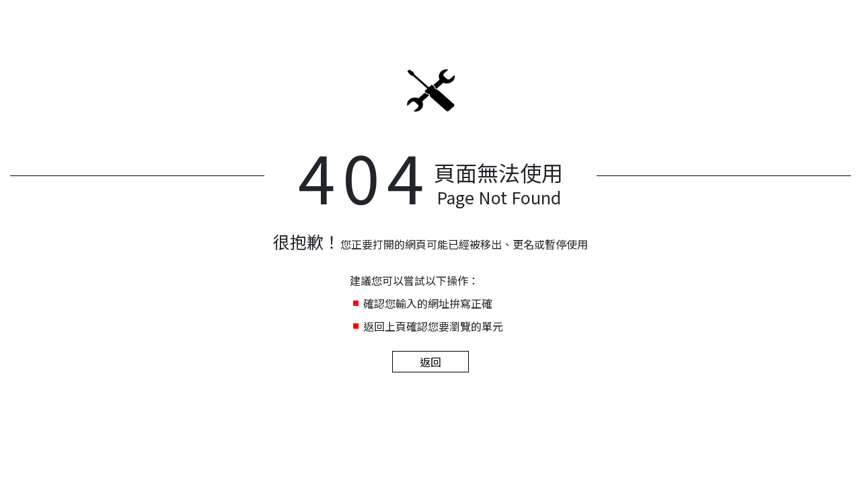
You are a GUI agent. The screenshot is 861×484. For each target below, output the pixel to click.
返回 (430, 362)
